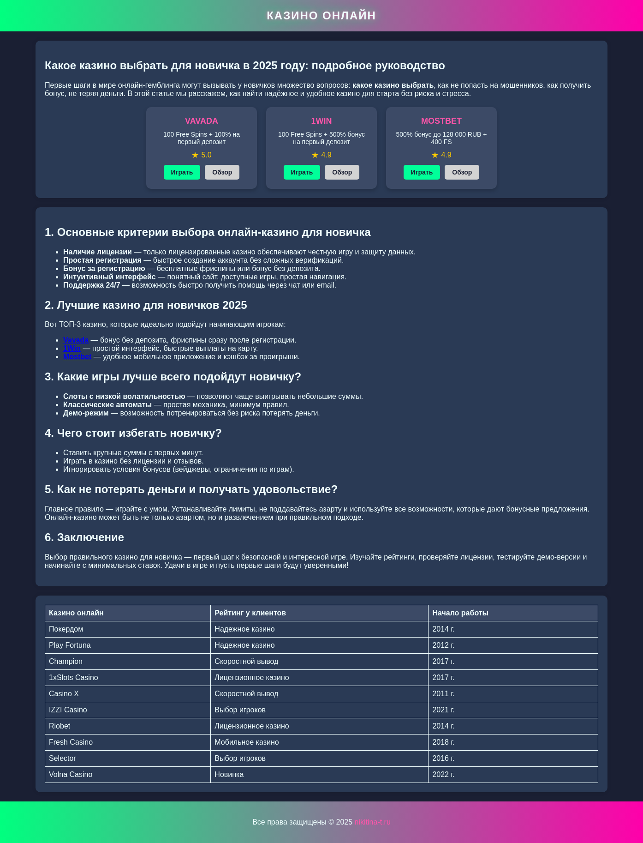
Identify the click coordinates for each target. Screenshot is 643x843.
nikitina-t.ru (373, 822)
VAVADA (201, 121)
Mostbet (77, 357)
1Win (72, 348)
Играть (182, 172)
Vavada (76, 340)
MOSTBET (441, 121)
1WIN (321, 121)
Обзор (222, 172)
